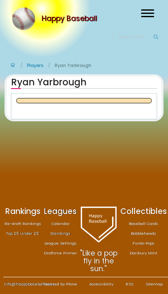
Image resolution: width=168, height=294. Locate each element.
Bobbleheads (143, 233)
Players (35, 65)
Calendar (60, 223)
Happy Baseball (69, 19)
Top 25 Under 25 (22, 233)
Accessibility (101, 284)
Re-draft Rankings (22, 223)
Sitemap (154, 284)
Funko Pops (144, 243)
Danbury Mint (143, 253)
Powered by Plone (59, 284)
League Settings (60, 243)
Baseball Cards (143, 223)
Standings (60, 233)
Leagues (60, 211)
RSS (129, 284)
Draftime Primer (60, 253)
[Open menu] (147, 13)
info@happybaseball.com (29, 284)
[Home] (25, 19)
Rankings (22, 211)
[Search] (135, 37)
